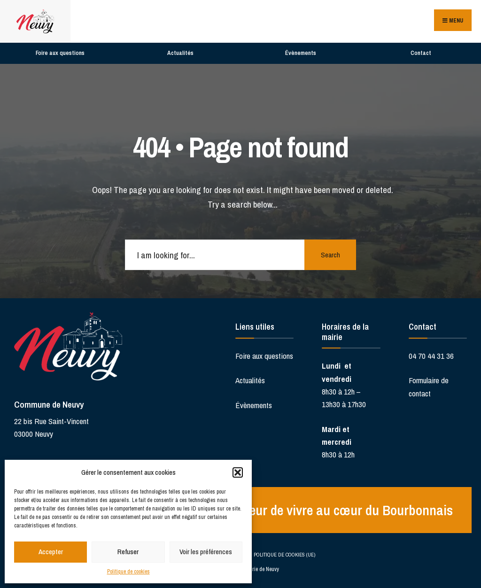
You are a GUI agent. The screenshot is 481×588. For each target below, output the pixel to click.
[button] (237, 472)
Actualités (180, 53)
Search (330, 255)
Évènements (300, 53)
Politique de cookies (128, 571)
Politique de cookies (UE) (284, 554)
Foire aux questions (60, 53)
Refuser (128, 552)
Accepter (51, 552)
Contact (421, 53)
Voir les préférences (205, 552)
